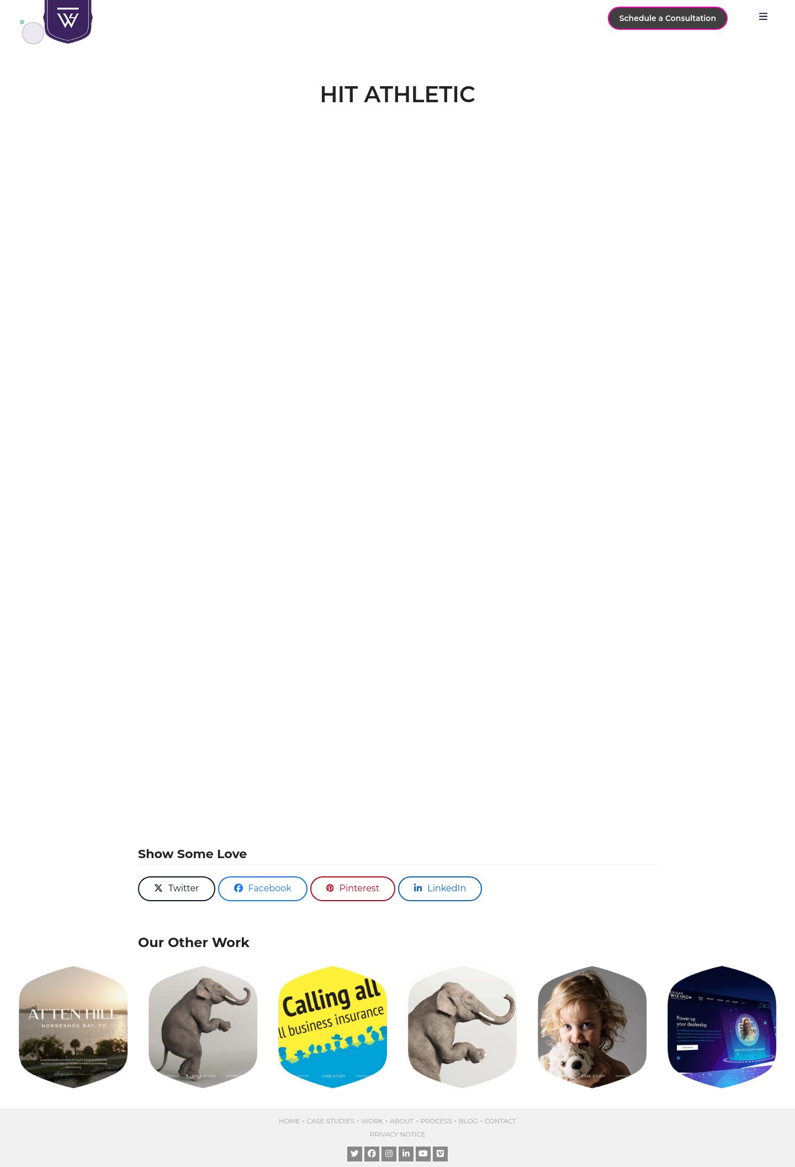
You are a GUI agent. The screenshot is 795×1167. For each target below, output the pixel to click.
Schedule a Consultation (667, 18)
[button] (766, 16)
